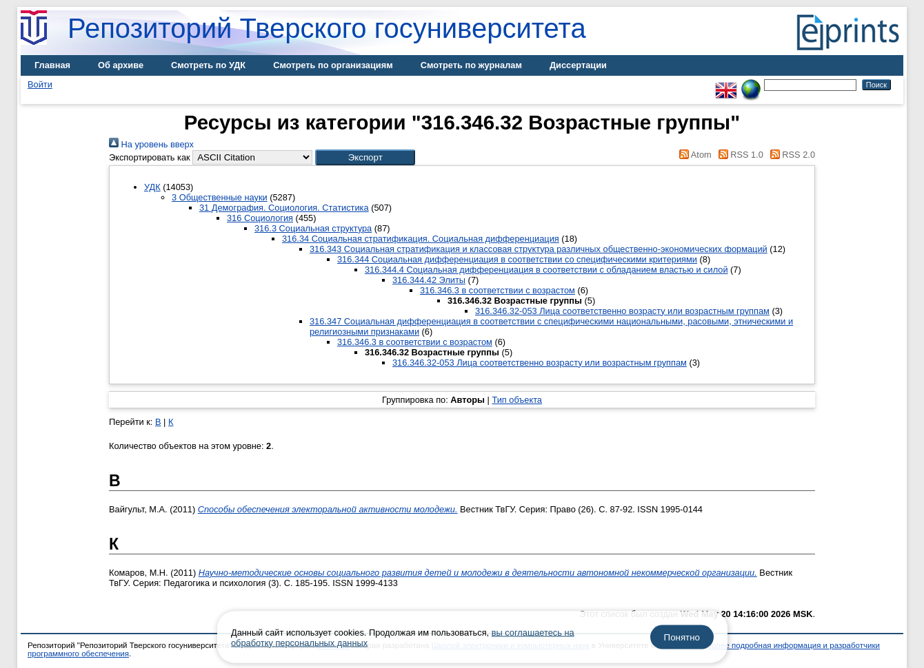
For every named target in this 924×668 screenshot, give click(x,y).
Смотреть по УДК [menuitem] (208, 65)
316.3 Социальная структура (313, 228)
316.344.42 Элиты (428, 280)
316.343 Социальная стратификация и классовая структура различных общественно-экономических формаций (538, 249)
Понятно (682, 637)
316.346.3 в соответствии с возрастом (497, 290)
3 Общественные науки (220, 197)
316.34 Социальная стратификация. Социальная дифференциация (420, 238)
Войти (40, 84)
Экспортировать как (149, 157)
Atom (693, 154)
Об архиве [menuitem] (120, 65)
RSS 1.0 (738, 154)
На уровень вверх (151, 144)
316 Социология (260, 218)
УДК (152, 187)
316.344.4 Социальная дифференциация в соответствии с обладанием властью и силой (546, 269)
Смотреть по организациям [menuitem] (333, 65)
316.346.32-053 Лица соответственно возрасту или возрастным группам (622, 311)
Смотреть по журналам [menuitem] (471, 65)
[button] (365, 157)
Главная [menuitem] (52, 65)
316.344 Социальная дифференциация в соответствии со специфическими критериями (517, 259)
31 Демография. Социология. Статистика (284, 207)
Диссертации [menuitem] (578, 65)
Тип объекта (517, 400)
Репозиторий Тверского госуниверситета (327, 28)
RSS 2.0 (790, 154)
